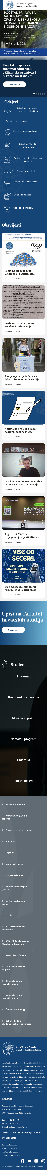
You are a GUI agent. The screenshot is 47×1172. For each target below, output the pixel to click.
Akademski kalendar (14, 804)
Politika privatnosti (10, 1148)
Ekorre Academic (21, 1170)
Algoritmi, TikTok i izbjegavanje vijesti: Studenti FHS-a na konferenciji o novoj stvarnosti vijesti (23, 539)
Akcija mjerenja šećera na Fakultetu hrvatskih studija (22, 377)
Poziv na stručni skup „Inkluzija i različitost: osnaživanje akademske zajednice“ (19, 275)
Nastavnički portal (12, 864)
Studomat (23, 676)
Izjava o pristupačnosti (11, 1155)
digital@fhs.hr (35, 1132)
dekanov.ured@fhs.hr (18, 1127)
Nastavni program (23, 739)
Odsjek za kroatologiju (16, 121)
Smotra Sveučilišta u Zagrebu (14, 968)
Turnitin (7, 915)
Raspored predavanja (23, 697)
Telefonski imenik (9, 1145)
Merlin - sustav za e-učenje (14, 902)
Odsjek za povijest (22, 194)
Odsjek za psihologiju (23, 208)
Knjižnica (8, 852)
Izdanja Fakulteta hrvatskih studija (12, 997)
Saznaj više (8, 279)
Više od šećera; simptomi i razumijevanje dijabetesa (21, 588)
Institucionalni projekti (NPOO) (14, 888)
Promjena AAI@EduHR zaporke (14, 817)
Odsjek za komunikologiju (25, 131)
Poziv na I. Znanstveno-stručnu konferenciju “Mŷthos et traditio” (19, 326)
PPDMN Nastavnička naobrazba (14, 928)
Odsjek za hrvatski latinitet (26, 181)
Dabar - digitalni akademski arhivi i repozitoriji (16, 1022)
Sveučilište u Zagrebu (14, 955)
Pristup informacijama (11, 1152)
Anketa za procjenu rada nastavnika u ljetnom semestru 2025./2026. (20, 431)
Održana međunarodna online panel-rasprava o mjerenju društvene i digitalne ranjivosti (23, 486)
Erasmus (23, 760)
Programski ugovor (13, 875)
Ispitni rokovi (24, 781)
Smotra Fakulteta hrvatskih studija (12, 982)
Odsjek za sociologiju (26, 171)
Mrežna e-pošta (23, 718)
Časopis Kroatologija (14, 1009)
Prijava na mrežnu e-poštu (17, 830)
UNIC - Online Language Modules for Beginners (15, 942)
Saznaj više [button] (15, 84)
